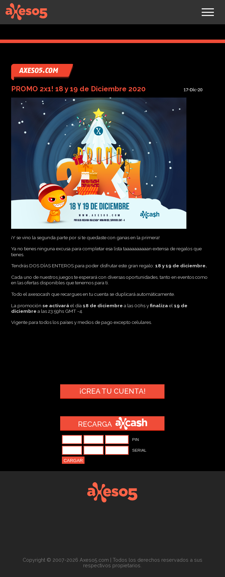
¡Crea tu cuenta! (112, 391)
